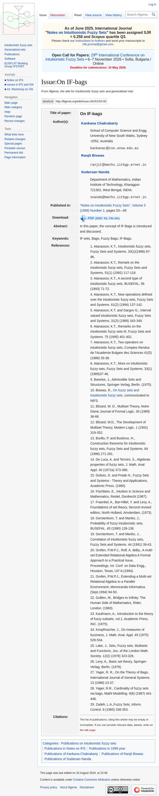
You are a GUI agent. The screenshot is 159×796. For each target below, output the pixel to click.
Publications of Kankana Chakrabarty (71, 753)
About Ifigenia (68, 786)
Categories (50, 742)
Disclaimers (87, 786)
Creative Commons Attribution (91, 779)
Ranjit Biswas (92, 155)
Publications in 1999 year (107, 748)
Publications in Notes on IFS (64, 748)
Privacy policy (48, 786)
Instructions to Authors (90, 40)
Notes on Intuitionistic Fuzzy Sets (77, 32)
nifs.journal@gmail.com (97, 44)
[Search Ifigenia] (141, 14)
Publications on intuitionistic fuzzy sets (88, 742)
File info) (114, 217)
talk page (90, 729)
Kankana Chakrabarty (99, 123)
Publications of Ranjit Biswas (122, 753)
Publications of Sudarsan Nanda (67, 758)
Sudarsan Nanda (95, 171)
